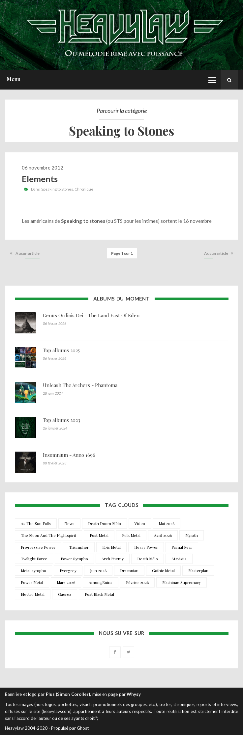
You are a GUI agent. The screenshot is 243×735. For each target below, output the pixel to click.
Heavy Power (146, 547)
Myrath (191, 535)
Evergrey (68, 570)
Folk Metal (131, 535)
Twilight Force (34, 558)
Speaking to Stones (57, 189)
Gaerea (64, 594)
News (69, 523)
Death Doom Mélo (104, 523)
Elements (40, 179)
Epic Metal (111, 547)
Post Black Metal (99, 594)
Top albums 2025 (61, 350)
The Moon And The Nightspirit (48, 535)
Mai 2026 (166, 523)
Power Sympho (74, 558)
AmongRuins (100, 582)
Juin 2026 (98, 570)
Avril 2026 (163, 535)
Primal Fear (181, 547)
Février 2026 (137, 582)
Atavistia (179, 558)
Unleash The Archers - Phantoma (80, 385)
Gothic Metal (163, 570)
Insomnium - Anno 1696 (69, 455)
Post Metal (99, 535)
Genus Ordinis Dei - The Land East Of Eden (91, 315)
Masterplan (198, 570)
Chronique (84, 189)
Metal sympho (33, 570)
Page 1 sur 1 (122, 253)
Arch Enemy (113, 558)
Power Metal (32, 582)
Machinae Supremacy (181, 582)
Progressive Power (38, 547)
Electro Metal (33, 594)
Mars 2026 (66, 582)
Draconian (129, 570)
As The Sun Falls (36, 523)
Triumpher (79, 547)
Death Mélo (147, 558)
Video (140, 523)
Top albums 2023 (61, 420)
